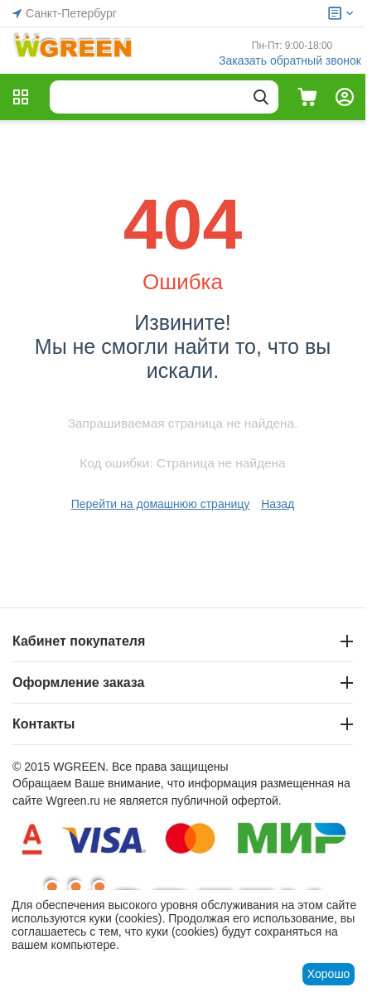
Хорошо (328, 973)
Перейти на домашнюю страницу (160, 504)
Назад (277, 504)
